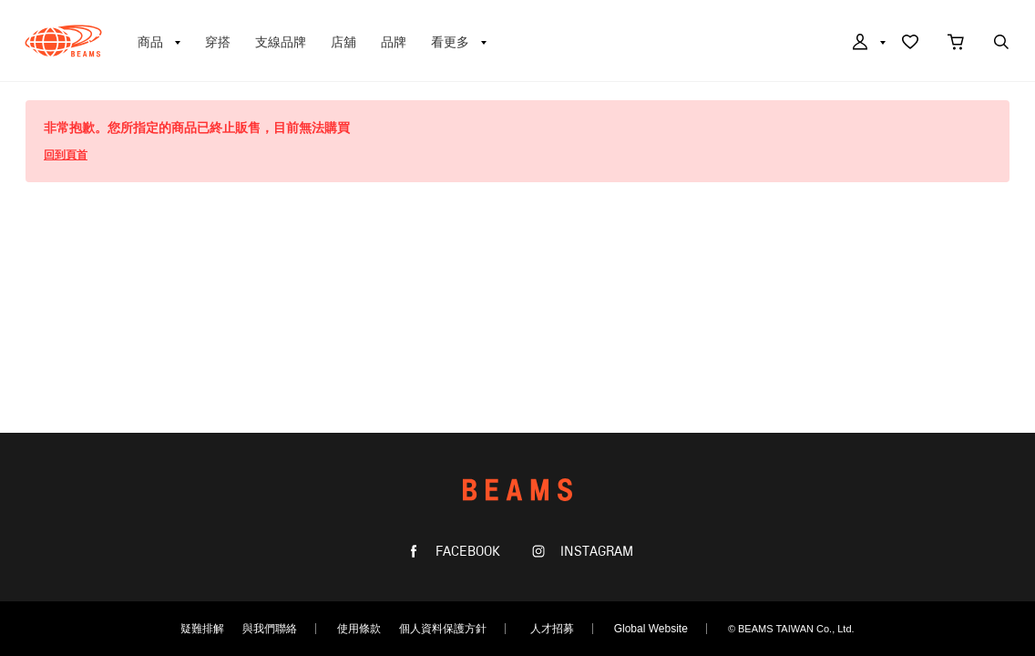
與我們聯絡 (269, 628)
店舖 (343, 42)
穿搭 (218, 42)
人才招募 (552, 628)
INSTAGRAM (595, 552)
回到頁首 (65, 155)
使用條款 (359, 628)
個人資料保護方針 (443, 628)
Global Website (651, 628)
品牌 (393, 42)
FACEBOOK (466, 552)
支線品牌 (280, 42)
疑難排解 (202, 628)
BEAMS (63, 41)
